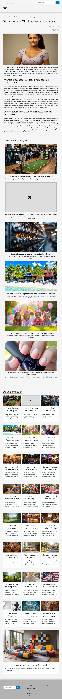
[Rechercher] (46, 2)
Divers (10, 17)
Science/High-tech (31, 693)
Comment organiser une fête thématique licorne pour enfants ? (31, 333)
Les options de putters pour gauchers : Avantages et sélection (31, 176)
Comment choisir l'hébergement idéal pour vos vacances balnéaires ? (31, 294)
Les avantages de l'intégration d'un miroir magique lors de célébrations (31, 214)
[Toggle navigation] (5, 9)
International (31, 688)
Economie (31, 686)
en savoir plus (9, 90)
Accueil (5, 17)
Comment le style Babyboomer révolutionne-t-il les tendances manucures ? (31, 374)
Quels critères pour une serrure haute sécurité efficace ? (31, 254)
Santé (31, 691)
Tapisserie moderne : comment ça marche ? (31, 665)
